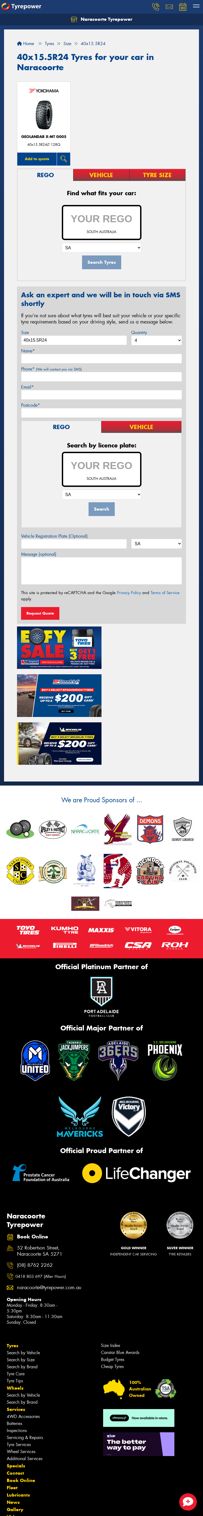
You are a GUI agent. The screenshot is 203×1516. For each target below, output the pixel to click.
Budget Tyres (112, 1309)
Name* (28, 351)
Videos (14, 1467)
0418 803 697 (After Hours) (40, 1226)
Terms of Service (165, 592)
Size (25, 332)
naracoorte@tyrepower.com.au (43, 1238)
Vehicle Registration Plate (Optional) (54, 536)
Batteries (14, 1373)
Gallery (15, 1460)
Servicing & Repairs (25, 1387)
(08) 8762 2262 (35, 1215)
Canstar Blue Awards (120, 1302)
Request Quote (40, 613)
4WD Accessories (23, 1366)
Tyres (12, 1296)
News (13, 1452)
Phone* (51, 369)
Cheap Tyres (112, 1316)
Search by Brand (22, 1317)
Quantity (139, 332)
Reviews (16, 1474)
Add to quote (37, 158)
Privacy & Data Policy (38, 1507)
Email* (27, 387)
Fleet (12, 1438)
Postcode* (30, 405)
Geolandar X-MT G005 (43, 136)
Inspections (17, 1380)
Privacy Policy (129, 592)
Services (16, 1359)
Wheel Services (21, 1401)
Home (25, 43)
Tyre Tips (15, 1331)
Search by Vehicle (23, 1303)
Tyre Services (19, 1394)
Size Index (110, 1295)
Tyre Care (16, 1324)
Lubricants (18, 1445)
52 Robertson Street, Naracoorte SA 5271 (39, 1201)
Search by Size (21, 1310)
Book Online (21, 1430)
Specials (16, 1416)
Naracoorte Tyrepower (101, 19)
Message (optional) (38, 554)
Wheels (15, 1338)
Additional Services (24, 1408)
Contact (15, 1423)
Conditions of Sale (72, 1507)
